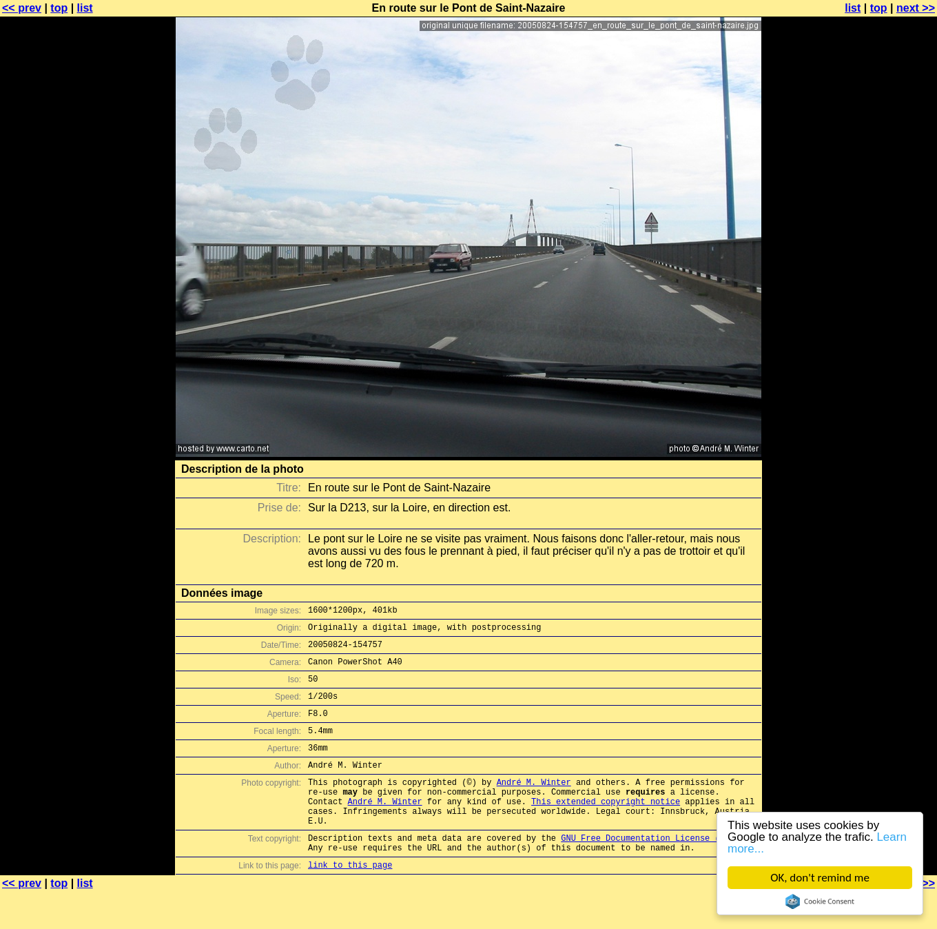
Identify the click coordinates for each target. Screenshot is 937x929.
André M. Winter (534, 804)
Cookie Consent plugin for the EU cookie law (819, 901)
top (59, 8)
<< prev (21, 8)
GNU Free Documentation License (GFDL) (652, 871)
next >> (915, 8)
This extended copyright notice (605, 828)
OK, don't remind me (819, 877)
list (85, 8)
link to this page (350, 902)
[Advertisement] (881, 341)
